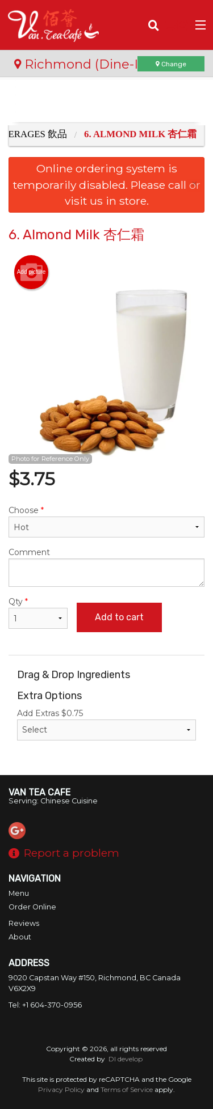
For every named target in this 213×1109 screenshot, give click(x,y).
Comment (106, 567)
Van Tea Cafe (39, 792)
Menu (19, 893)
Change (171, 64)
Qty (38, 612)
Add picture (31, 272)
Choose (106, 521)
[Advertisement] (106, 102)
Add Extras (106, 724)
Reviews (24, 923)
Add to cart (119, 617)
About (20, 937)
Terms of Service (127, 1089)
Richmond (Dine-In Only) (98, 64)
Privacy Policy (61, 1089)
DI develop (125, 1059)
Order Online (32, 907)
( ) (176, 24)
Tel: (45, 1005)
